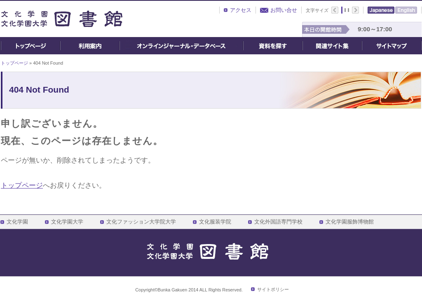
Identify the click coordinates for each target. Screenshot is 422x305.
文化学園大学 (67, 222)
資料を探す (272, 45)
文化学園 (17, 222)
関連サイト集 (332, 45)
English (406, 10)
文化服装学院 (215, 222)
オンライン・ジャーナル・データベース (181, 45)
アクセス (240, 10)
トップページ (30, 45)
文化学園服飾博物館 (350, 222)
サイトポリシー (273, 289)
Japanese (381, 10)
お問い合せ (283, 10)
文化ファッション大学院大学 (141, 222)
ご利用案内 (90, 45)
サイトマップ (392, 45)
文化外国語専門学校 (278, 222)
